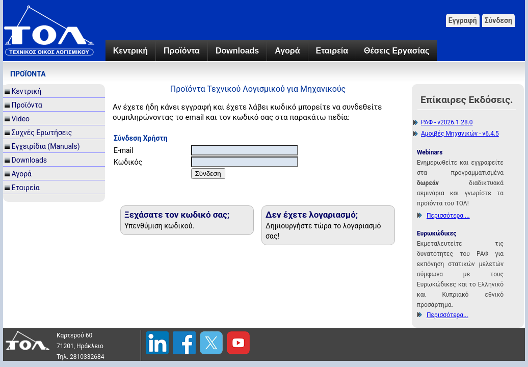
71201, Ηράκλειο (80, 346)
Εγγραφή (462, 20)
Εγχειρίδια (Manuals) (45, 146)
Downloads (237, 50)
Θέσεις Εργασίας (396, 50)
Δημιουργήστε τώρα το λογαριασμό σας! (323, 231)
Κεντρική (130, 50)
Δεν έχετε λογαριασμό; (312, 214)
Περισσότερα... (447, 315)
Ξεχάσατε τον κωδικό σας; (176, 214)
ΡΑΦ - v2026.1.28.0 (447, 122)
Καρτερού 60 (74, 335)
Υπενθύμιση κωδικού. (159, 226)
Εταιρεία (332, 50)
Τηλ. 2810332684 (80, 356)
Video (20, 119)
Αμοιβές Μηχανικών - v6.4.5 (460, 133)
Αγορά (287, 50)
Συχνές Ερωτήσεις (41, 132)
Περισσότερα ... (448, 215)
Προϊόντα (182, 50)
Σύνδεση (498, 20)
